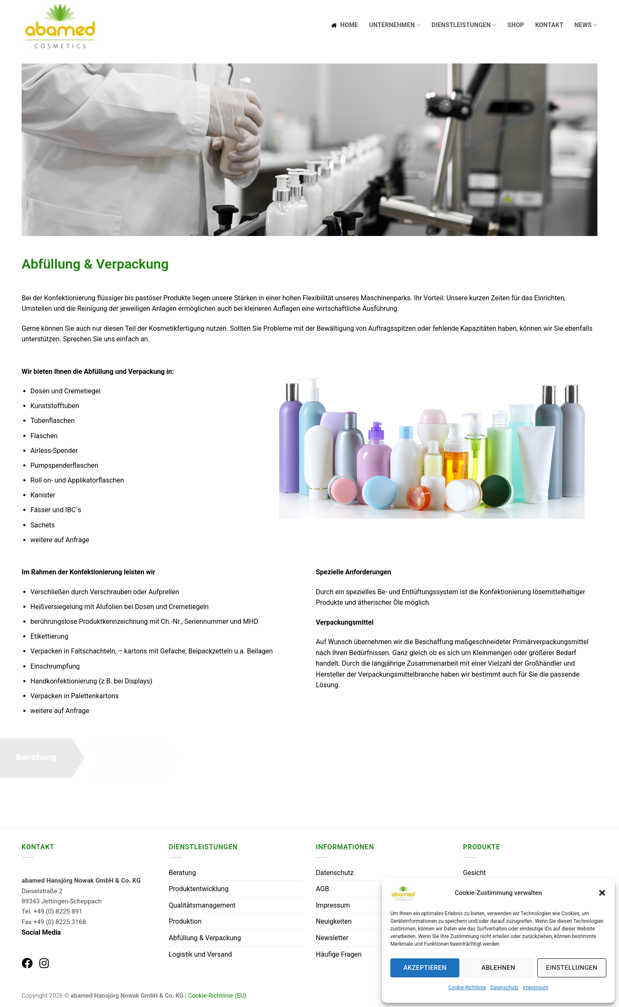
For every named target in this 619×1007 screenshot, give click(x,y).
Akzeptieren (425, 967)
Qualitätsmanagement (202, 905)
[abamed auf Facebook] (27, 963)
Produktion (185, 921)
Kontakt (549, 25)
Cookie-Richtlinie (467, 988)
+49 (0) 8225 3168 (59, 922)
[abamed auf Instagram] (44, 963)
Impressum (535, 988)
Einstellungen (572, 967)
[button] (602, 893)
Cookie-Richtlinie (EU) (217, 995)
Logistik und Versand (200, 954)
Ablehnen (498, 967)
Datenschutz (504, 988)
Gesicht (474, 873)
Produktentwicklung (199, 889)
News (586, 25)
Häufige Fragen (339, 954)
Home (344, 25)
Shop (516, 25)
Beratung (182, 873)
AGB (322, 889)
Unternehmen (395, 25)
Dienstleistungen (463, 25)
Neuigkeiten (333, 921)
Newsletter (332, 938)
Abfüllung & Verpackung (205, 938)
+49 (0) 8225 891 (58, 911)
